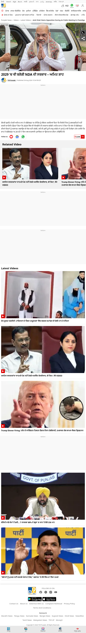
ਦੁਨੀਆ (28, 11)
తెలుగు (20, 2)
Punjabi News (6, 20)
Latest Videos (26, 20)
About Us (23, 603)
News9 (8, 2)
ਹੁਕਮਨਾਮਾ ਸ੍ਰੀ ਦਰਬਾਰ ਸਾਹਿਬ (24, 15)
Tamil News (27, 620)
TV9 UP (51, 620)
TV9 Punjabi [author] (12, 80)
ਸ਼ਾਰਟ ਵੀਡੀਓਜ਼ (16, 11)
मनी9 (55, 2)
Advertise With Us (36, 603)
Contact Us (13, 603)
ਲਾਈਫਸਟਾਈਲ (76, 11)
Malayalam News (40, 620)
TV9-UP (61, 2)
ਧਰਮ (61, 11)
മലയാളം (49, 2)
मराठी (25, 2)
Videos (16, 20)
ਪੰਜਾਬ (7, 11)
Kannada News (32, 616)
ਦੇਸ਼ (23, 11)
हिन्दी (2, 2)
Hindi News (69, 616)
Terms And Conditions (42, 608)
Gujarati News (57, 616)
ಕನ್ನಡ (14, 2)
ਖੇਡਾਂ (57, 11)
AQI (66, 5)
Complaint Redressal (53, 603)
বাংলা (37, 2)
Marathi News (7, 616)
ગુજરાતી (31, 2)
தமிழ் (42, 2)
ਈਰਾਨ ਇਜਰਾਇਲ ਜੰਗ (61, 15)
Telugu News (19, 616)
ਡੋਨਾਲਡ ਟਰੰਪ (75, 15)
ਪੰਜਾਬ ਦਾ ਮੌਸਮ (8, 15)
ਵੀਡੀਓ (67, 11)
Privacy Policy (69, 603)
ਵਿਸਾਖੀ (39, 15)
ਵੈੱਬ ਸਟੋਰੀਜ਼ (50, 11)
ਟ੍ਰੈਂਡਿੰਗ (35, 11)
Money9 (59, 620)
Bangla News (45, 616)
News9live (79, 616)
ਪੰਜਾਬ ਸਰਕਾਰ (48, 15)
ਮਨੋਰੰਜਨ (42, 11)
